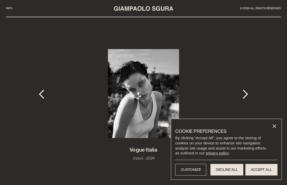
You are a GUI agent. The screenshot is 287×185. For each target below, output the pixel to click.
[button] (274, 126)
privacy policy (217, 153)
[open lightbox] (143, 94)
